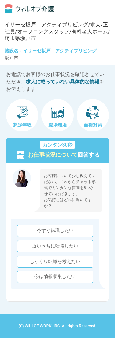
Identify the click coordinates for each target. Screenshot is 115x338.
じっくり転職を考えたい (55, 261)
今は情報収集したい (55, 276)
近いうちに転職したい (55, 245)
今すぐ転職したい (55, 230)
